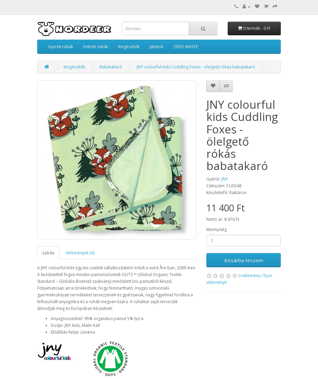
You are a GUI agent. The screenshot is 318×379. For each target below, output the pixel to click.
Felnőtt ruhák (95, 46)
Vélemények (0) (80, 253)
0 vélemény (249, 275)
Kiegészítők (128, 46)
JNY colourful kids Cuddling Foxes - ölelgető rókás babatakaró (196, 67)
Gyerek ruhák (60, 46)
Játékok (156, 46)
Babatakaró (110, 67)
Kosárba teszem (243, 260)
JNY (225, 179)
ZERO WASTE (186, 46)
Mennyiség (216, 229)
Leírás (48, 253)
